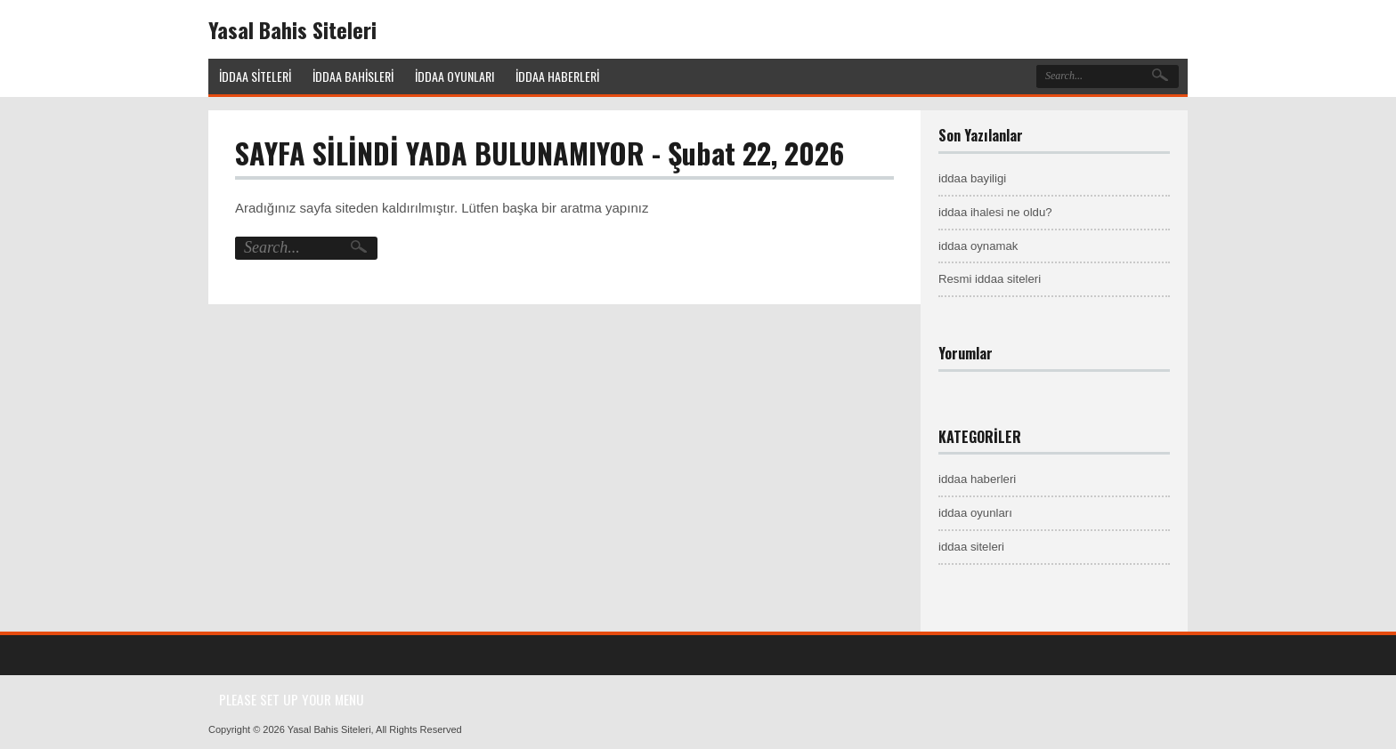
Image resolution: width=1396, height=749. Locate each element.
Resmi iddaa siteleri (989, 279)
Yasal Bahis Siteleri (292, 29)
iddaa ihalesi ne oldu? (995, 212)
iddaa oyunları (975, 512)
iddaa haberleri (977, 479)
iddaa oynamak (978, 246)
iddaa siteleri (971, 546)
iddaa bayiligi (972, 178)
